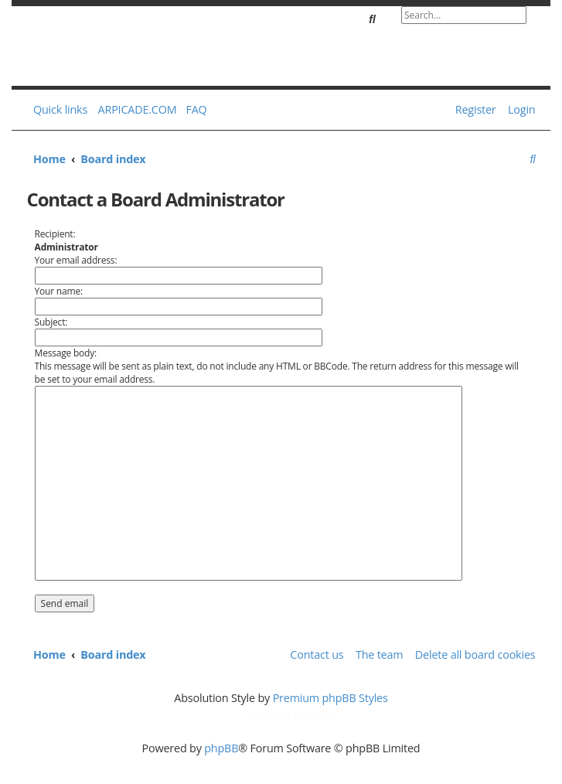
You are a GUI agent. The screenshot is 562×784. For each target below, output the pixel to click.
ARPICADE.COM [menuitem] (137, 109)
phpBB (221, 748)
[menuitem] (193, 109)
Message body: (66, 353)
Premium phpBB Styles (330, 697)
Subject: (51, 322)
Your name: (59, 291)
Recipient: (55, 233)
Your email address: (76, 260)
